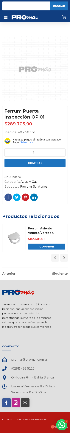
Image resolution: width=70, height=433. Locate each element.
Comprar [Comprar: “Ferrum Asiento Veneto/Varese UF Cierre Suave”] (46, 246)
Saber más (26, 142)
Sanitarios (40, 186)
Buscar (59, 6)
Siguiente (60, 273)
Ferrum (26, 186)
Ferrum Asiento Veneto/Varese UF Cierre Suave (42, 233)
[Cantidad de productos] (35, 152)
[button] (61, 424)
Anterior (8, 273)
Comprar (35, 163)
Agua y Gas (29, 181)
